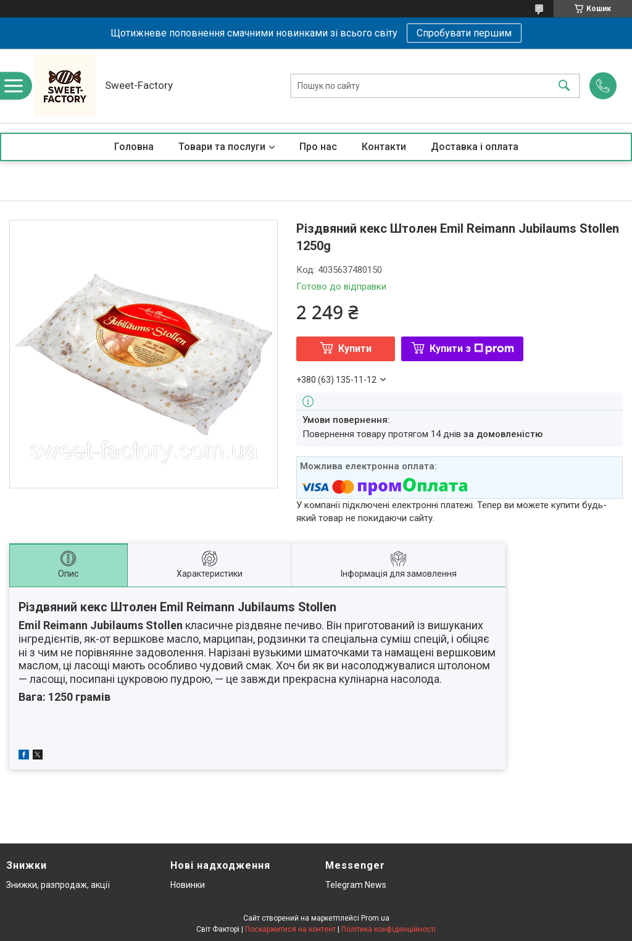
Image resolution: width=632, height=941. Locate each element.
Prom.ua (375, 918)
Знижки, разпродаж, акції (58, 885)
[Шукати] (564, 86)
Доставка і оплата (474, 147)
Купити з (472, 348)
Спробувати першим (464, 33)
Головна (134, 147)
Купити (355, 348)
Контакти (384, 147)
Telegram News (355, 885)
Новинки (187, 885)
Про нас (318, 147)
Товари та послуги (221, 147)
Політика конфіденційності (388, 929)
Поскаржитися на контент (290, 929)
